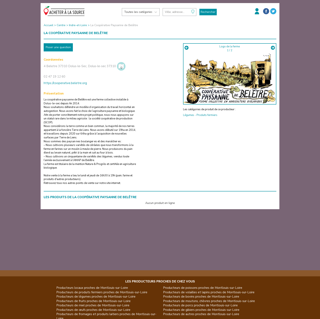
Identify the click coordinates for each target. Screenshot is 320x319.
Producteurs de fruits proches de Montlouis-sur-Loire (93, 301)
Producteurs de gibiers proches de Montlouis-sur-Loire (201, 310)
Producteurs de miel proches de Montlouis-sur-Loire (92, 305)
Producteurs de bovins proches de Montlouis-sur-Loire (201, 297)
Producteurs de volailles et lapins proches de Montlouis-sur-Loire (208, 292)
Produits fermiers (207, 115)
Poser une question (58, 47)
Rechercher (208, 12)
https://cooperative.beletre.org (65, 83)
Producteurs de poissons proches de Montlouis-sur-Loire (202, 288)
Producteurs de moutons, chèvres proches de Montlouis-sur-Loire (209, 301)
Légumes (188, 115)
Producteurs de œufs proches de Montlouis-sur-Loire (93, 310)
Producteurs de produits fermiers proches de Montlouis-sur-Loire (101, 292)
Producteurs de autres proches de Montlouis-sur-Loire (201, 314)
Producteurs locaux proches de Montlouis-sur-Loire (92, 288)
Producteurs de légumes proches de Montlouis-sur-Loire (96, 297)
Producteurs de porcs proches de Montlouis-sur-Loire (200, 305)
